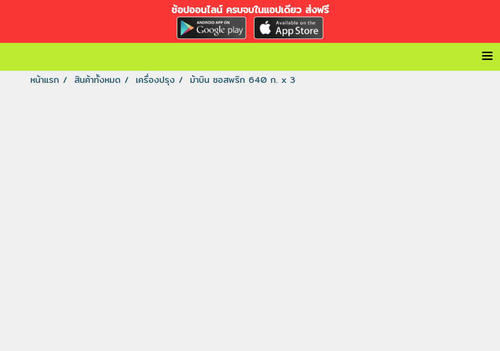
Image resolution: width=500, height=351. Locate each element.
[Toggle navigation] (487, 56)
